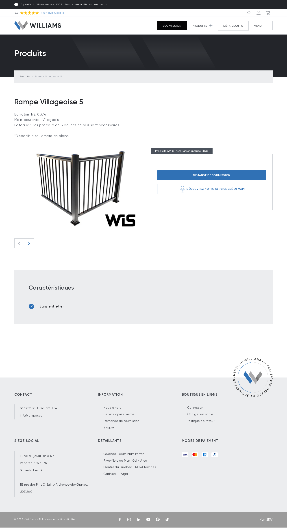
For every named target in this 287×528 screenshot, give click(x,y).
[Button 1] (260, 26)
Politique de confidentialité (57, 519)
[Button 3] (248, 13)
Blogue (109, 428)
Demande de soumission (211, 175)
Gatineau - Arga (116, 474)
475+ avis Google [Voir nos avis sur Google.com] (52, 13)
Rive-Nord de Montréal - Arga (125, 461)
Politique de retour (201, 421)
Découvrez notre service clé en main (211, 189)
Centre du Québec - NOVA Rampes (130, 467)
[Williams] (37, 26)
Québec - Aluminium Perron (124, 454)
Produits (25, 76)
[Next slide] (29, 244)
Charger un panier (201, 414)
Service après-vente (119, 414)
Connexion (195, 408)
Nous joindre (113, 408)
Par (266, 520)
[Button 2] (201, 26)
